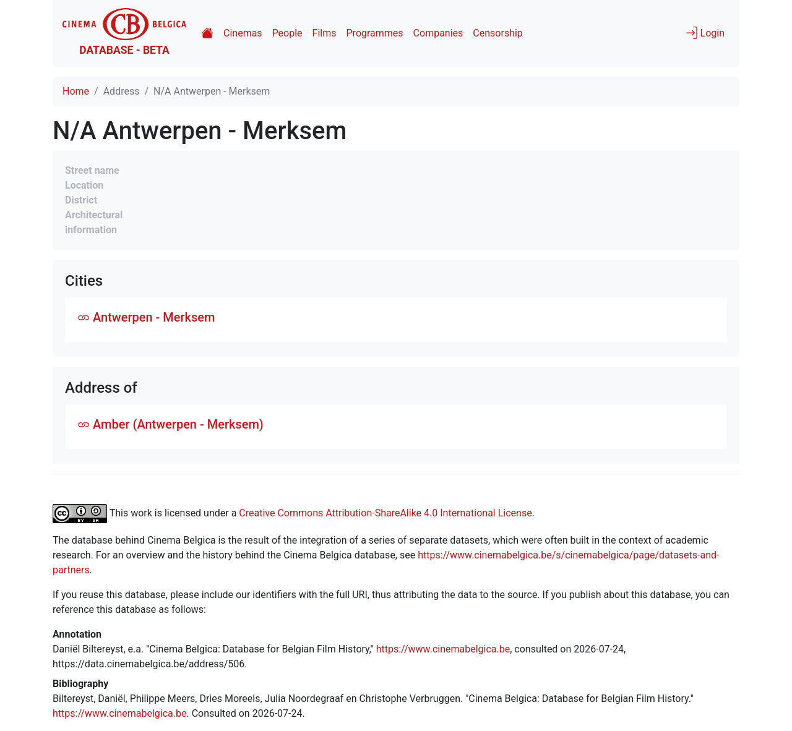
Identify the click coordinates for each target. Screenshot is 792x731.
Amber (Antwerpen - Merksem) (170, 424)
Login (705, 33)
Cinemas (242, 33)
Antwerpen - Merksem (146, 317)
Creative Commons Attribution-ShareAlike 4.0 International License (385, 512)
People (287, 33)
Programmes (374, 33)
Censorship (497, 33)
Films (324, 33)
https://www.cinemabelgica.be (443, 649)
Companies (438, 33)
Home (75, 91)
